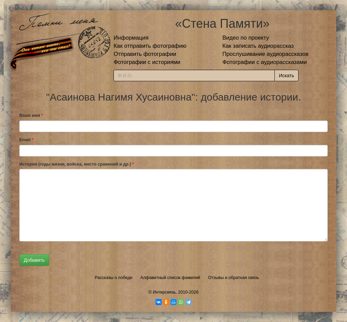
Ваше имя (31, 115)
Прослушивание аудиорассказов (265, 54)
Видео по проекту (245, 38)
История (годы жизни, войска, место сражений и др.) (76, 164)
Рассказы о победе (113, 277)
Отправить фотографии (145, 54)
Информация (131, 38)
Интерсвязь (164, 292)
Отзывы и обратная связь (233, 277)
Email (26, 139)
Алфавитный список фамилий (170, 277)
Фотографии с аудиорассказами (264, 62)
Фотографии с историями (147, 62)
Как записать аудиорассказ (258, 46)
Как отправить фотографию (150, 46)
